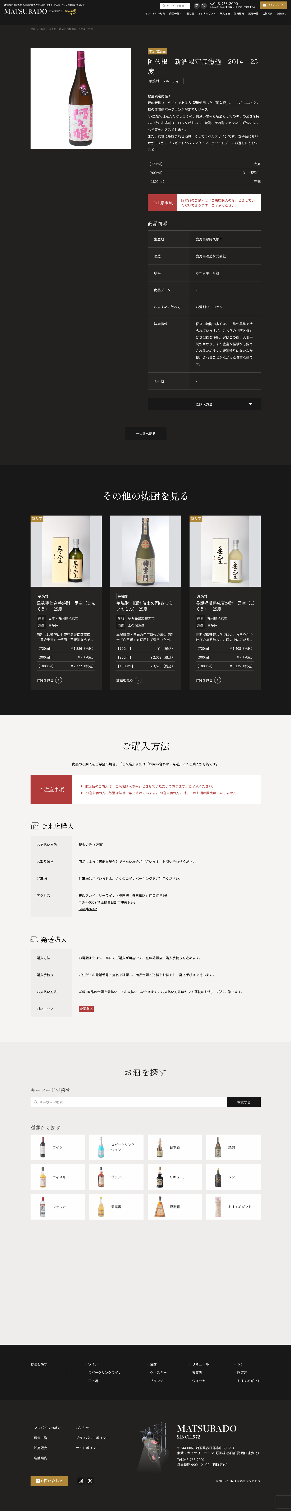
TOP (33, 29)
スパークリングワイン (105, 1372)
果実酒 (197, 1372)
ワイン (93, 1364)
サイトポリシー (87, 1447)
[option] (81, 98)
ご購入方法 (204, 404)
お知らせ (82, 1427)
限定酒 (242, 1372)
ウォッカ (198, 1380)
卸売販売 (40, 1447)
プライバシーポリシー (92, 1437)
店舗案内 (40, 1457)
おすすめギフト (249, 1380)
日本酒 (93, 1380)
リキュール (200, 1364)
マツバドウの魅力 (47, 1427)
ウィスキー (158, 1372)
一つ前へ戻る (146, 433)
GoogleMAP (88, 908)
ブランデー (158, 1380)
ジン (240, 1364)
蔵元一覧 (40, 1437)
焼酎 (42, 29)
